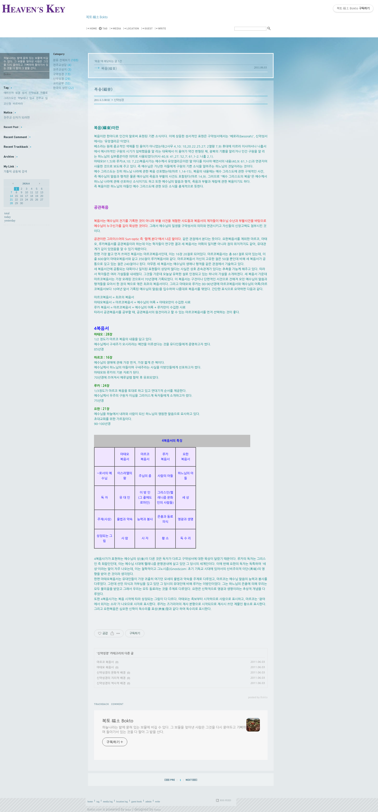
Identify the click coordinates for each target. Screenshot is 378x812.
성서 (24, 93)
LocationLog (132, 28)
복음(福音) (109, 68)
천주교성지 (62, 69)
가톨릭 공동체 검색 (15, 171)
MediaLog (116, 28)
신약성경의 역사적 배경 (111, 683)
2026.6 (26, 183)
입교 (31, 98)
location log (122, 801)
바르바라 (18, 103)
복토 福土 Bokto (97, 17)
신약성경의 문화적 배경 (111, 672)
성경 (17, 93)
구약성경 (61, 74)
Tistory (157, 809)
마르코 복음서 (105, 662)
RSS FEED (225, 800)
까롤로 (44, 93)
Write (161, 28)
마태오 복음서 (105, 667)
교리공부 (61, 83)
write (157, 801)
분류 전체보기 (65, 60)
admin (148, 801)
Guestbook (148, 28)
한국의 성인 (63, 88)
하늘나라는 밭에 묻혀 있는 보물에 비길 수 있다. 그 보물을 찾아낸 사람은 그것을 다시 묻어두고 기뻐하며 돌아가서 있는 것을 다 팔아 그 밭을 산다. (174, 730)
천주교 (40, 98)
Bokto (128, 809)
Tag (104, 28)
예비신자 (9, 93)
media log (108, 801)
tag (97, 801)
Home (92, 28)
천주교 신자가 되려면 (17, 117)
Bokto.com (94, 809)
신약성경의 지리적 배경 (111, 678)
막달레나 (23, 98)
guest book (136, 801)
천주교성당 (62, 65)
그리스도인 (10, 98)
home (90, 801)
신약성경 (34, 93)
